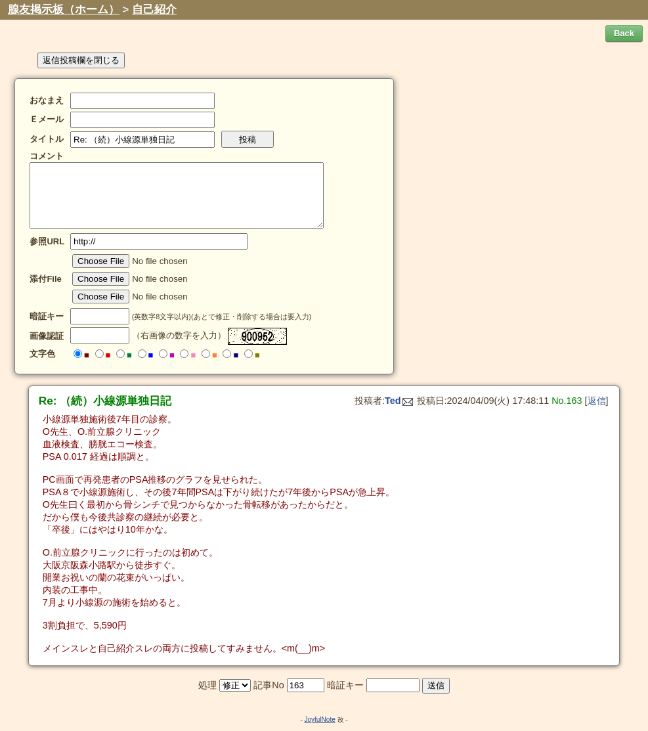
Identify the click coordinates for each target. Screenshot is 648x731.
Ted (399, 400)
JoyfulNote (319, 719)
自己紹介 (154, 9)
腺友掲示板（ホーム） (63, 9)
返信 (597, 400)
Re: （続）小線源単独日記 (105, 400)
